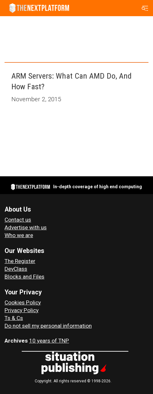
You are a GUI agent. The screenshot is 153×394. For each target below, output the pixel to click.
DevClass (16, 269)
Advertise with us (26, 227)
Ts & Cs (14, 318)
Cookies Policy (23, 302)
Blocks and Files (24, 276)
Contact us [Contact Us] (18, 219)
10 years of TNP (49, 340)
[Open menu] (145, 8)
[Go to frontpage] (39, 8)
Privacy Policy (22, 310)
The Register (20, 261)
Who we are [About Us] (19, 235)
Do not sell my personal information (48, 326)
